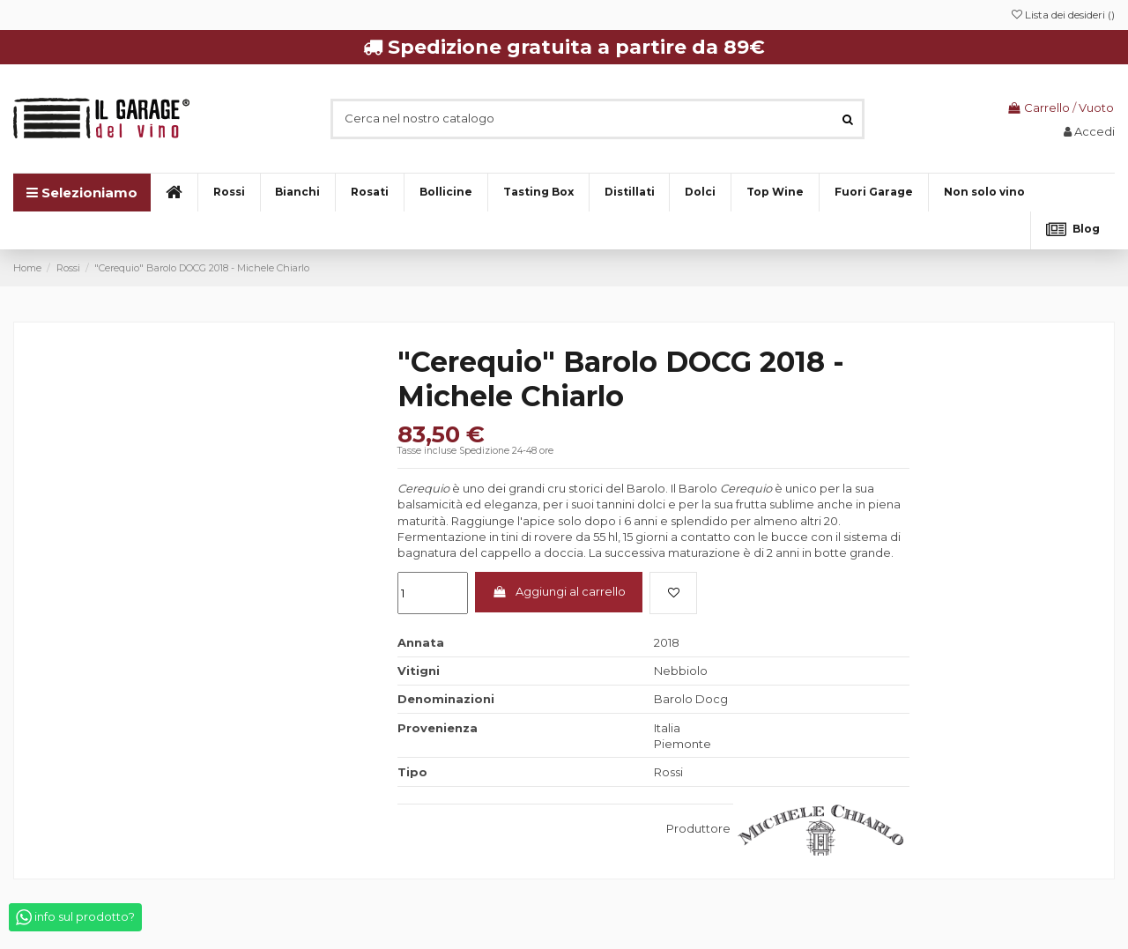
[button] (984, 192)
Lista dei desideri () (1063, 14)
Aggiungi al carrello (559, 591)
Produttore (698, 828)
